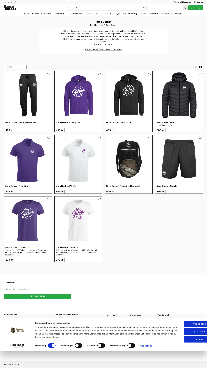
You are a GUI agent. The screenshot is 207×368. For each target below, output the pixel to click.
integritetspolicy (47, 301)
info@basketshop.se (13, 334)
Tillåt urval (184, 348)
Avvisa (184, 356)
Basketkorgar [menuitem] (102, 14)
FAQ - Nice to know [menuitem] (168, 326)
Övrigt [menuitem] (178, 14)
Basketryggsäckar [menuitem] (118, 14)
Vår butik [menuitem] (163, 323)
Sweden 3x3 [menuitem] (167, 14)
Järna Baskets (123, 31)
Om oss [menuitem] (162, 320)
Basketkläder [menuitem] (76, 14)
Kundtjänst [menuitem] (164, 333)
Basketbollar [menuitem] (60, 14)
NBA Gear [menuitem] (90, 14)
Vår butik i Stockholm (182, 2)
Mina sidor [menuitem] (164, 330)
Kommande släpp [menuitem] (31, 14)
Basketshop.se (105, 36)
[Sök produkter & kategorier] (105, 8)
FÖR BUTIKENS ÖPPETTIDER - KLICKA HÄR (103, 49)
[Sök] (144, 8)
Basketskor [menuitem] (46, 14)
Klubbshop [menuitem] (132, 14)
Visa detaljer (146, 363)
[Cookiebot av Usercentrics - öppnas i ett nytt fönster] (17, 363)
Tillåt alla (184, 341)
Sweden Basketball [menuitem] (149, 14)
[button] (185, 7)
